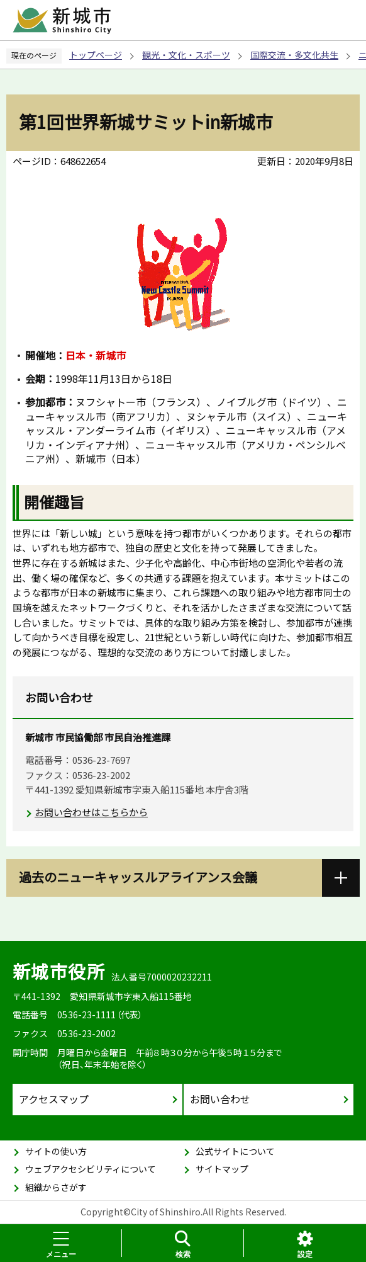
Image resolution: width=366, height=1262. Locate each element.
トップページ (95, 54)
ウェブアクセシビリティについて (90, 1169)
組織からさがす (56, 1187)
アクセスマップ (54, 1098)
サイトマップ (222, 1169)
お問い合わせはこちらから (91, 812)
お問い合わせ (220, 1098)
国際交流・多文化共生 (294, 54)
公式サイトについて (235, 1151)
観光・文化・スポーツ (186, 54)
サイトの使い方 (56, 1151)
